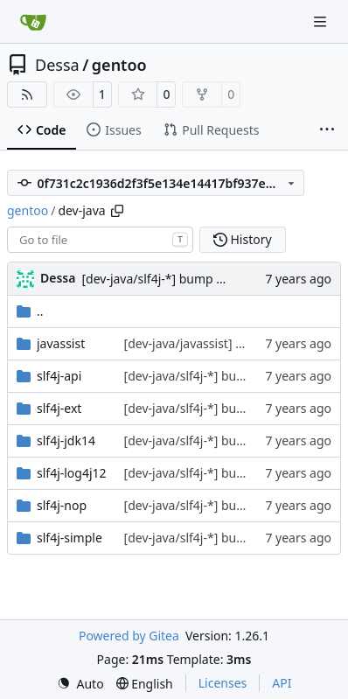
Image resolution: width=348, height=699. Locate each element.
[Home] (33, 22)
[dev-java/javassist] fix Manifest (213, 343)
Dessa (57, 64)
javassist (61, 343)
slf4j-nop (62, 505)
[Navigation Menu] (321, 21)
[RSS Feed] (27, 94)
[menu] (80, 683)
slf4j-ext (59, 408)
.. (30, 311)
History (242, 239)
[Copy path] (117, 211)
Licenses (222, 683)
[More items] (327, 130)
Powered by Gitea (129, 635)
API (281, 683)
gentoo (119, 64)
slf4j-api (59, 375)
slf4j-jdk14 (66, 440)
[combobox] (100, 240)
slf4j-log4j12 (72, 473)
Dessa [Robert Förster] (57, 277)
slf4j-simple (69, 537)
